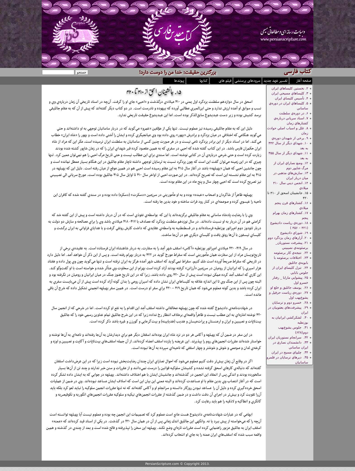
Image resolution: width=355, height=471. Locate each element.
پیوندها (179, 80)
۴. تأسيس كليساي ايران (291, 98)
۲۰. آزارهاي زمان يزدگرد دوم (288, 238)
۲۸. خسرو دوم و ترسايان (290, 302)
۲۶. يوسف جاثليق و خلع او (289, 287)
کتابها (204, 80)
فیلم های (225, 80)
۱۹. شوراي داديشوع (294, 233)
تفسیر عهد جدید (276, 80)
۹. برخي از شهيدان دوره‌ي (289, 138)
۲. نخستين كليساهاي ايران (289, 88)
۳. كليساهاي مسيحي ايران (289, 93)
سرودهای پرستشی (247, 80)
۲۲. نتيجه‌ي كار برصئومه (291, 253)
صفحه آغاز (303, 80)
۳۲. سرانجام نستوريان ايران (288, 337)
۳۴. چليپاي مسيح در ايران (289, 352)
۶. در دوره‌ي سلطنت (293, 113)
